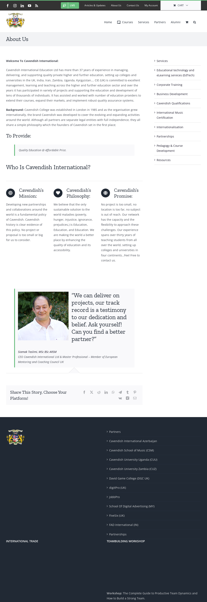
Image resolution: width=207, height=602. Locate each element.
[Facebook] (84, 392)
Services (162, 61)
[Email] (134, 398)
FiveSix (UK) (117, 515)
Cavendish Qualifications (173, 103)
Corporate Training (169, 85)
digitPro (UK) (117, 488)
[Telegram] (120, 392)
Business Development (172, 94)
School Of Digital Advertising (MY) (131, 506)
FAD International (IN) (123, 525)
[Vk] (120, 398)
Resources (164, 160)
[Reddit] (98, 392)
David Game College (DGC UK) (129, 478)
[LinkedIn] (106, 392)
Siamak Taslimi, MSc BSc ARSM (37, 352)
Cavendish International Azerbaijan (133, 441)
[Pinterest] (134, 392)
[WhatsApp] (113, 392)
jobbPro (114, 497)
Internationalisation (170, 127)
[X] (91, 392)
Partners (115, 432)
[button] (194, 21)
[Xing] (127, 398)
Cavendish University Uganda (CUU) (133, 459)
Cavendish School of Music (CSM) (131, 450)
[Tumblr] (127, 392)
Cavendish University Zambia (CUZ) (132, 469)
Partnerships (165, 136)
